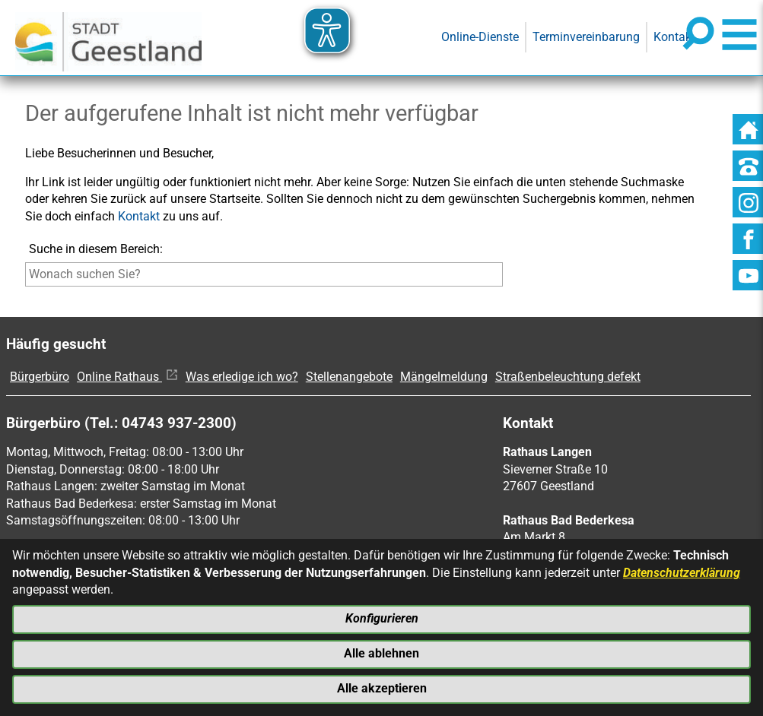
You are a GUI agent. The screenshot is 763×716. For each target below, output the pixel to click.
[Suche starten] (506, 277)
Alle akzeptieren (382, 688)
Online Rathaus (127, 376)
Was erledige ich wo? (242, 376)
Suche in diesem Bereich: (96, 249)
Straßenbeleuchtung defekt (568, 376)
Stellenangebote (349, 376)
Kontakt (139, 216)
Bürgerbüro (39, 376)
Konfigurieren (381, 617)
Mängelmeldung (444, 376)
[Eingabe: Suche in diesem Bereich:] (264, 274)
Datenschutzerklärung (681, 570)
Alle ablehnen (381, 652)
